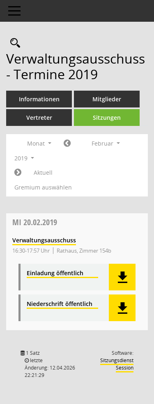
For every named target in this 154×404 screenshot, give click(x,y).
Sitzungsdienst (116, 364)
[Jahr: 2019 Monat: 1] (67, 143)
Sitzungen (107, 117)
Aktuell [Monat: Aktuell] (43, 172)
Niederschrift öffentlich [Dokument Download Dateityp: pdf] (59, 304)
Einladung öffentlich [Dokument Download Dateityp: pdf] (55, 273)
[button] (122, 277)
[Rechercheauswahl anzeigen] (13, 43)
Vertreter (39, 117)
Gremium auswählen (43, 187)
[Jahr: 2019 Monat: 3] (18, 172)
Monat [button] (39, 143)
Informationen (39, 99)
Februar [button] (106, 143)
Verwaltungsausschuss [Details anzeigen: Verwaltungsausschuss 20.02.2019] (44, 240)
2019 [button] (24, 158)
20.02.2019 (34, 222)
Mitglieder (106, 99)
